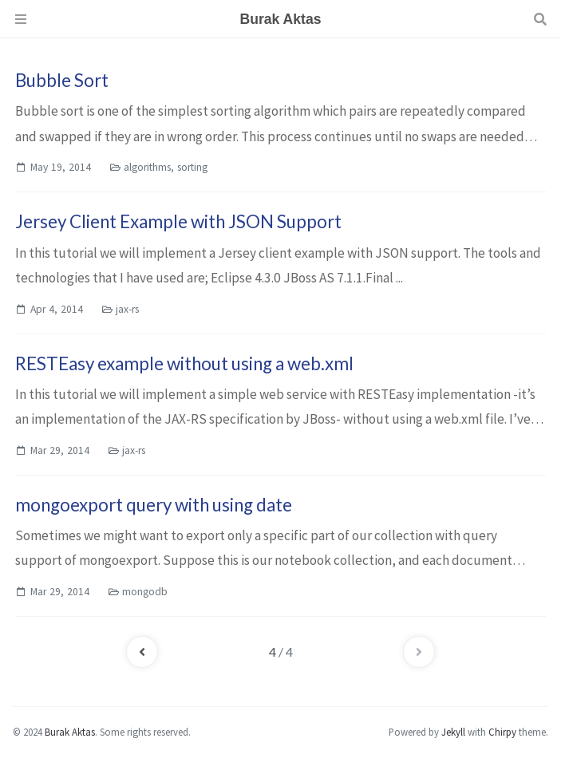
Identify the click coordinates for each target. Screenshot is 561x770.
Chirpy (502, 731)
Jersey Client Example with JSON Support (178, 221)
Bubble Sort (62, 80)
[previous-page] (142, 652)
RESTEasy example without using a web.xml (184, 363)
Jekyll (453, 731)
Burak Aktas (70, 731)
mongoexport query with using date (153, 504)
